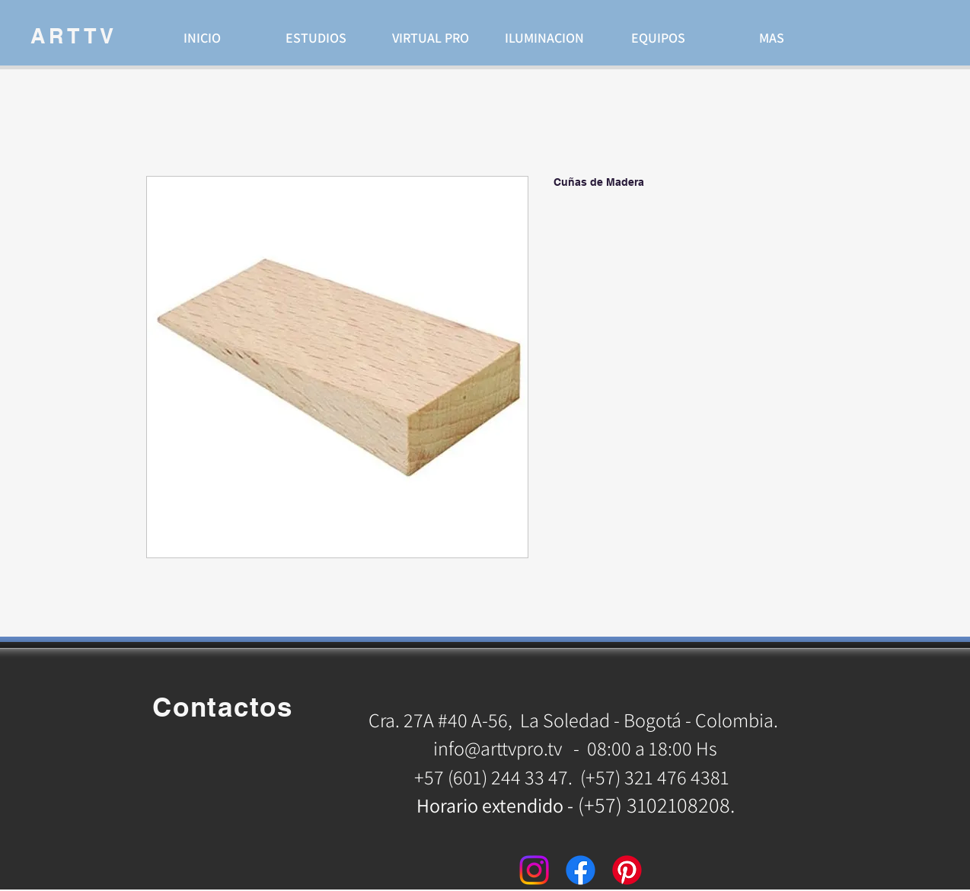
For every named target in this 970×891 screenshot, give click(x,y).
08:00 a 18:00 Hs (652, 748)
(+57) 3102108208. (656, 804)
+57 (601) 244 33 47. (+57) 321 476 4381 (573, 777)
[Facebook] (580, 870)
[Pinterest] (627, 870)
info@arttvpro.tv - (506, 748)
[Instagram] (534, 870)
